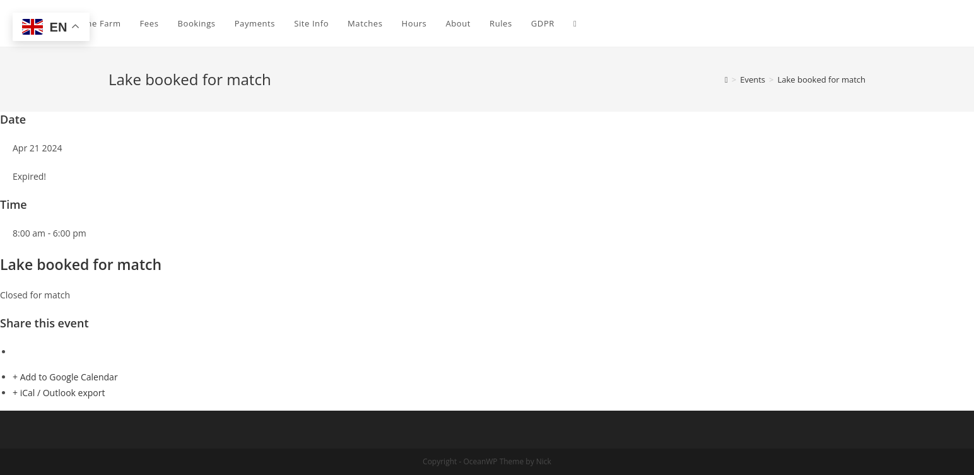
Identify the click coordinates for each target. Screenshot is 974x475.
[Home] (726, 79)
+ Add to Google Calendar (65, 377)
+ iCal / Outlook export (59, 393)
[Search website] (575, 23)
